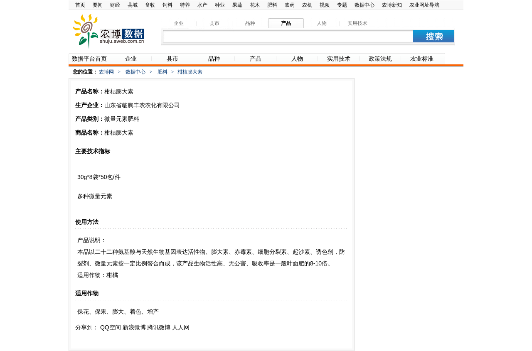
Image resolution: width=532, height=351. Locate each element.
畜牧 (150, 5)
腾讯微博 (158, 327)
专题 (342, 5)
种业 (220, 5)
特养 (185, 5)
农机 (307, 5)
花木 (255, 5)
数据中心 (364, 5)
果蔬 (237, 5)
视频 (325, 5)
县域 (133, 5)
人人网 (181, 327)
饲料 (167, 5)
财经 (115, 5)
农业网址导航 (424, 5)
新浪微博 (134, 327)
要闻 (98, 5)
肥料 (272, 5)
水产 (202, 5)
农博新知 (392, 5)
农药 (290, 5)
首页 (80, 5)
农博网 (106, 72)
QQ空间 (110, 327)
